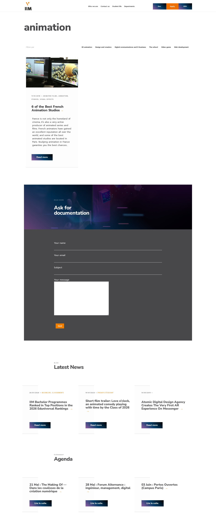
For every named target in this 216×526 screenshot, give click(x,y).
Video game (166, 47)
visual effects (47, 99)
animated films (50, 96)
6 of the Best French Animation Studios (47, 108)
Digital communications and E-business (130, 47)
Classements (58, 393)
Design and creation (103, 47)
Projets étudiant (106, 393)
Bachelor (46, 393)
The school (153, 47)
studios (35, 99)
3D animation (87, 47)
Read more (42, 157)
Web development (181, 47)
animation (63, 96)
